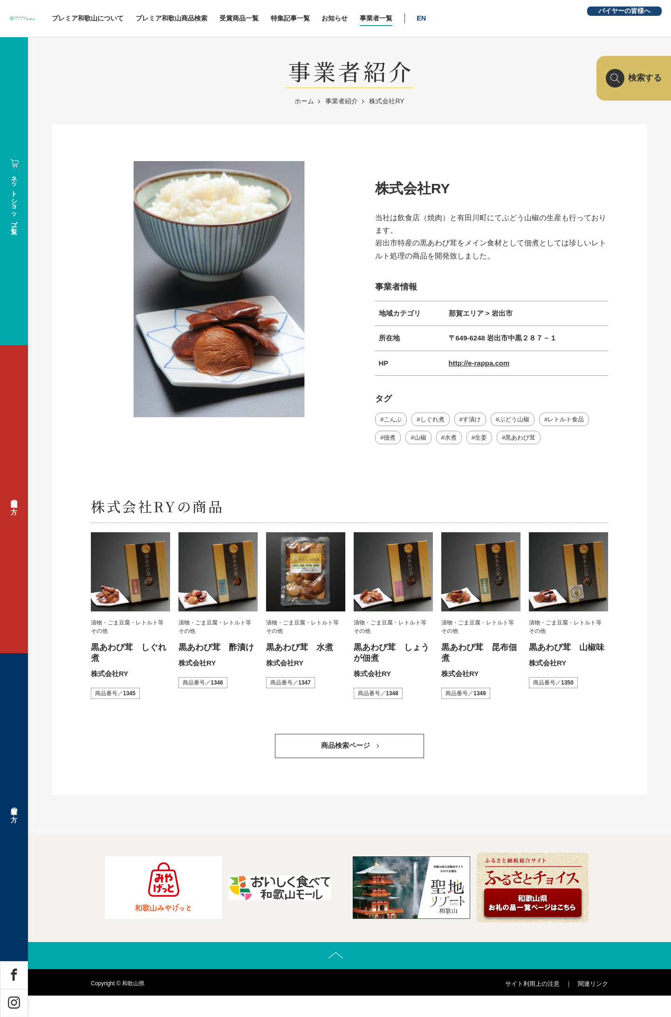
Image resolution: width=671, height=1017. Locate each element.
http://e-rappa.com (479, 363)
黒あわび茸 (529, 439)
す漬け (477, 420)
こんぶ (394, 420)
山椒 (422, 439)
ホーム (304, 101)
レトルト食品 (577, 420)
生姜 (486, 439)
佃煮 (390, 439)
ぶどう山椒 (523, 420)
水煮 (454, 439)
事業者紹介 (341, 101)
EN (494, 18)
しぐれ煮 (436, 420)
